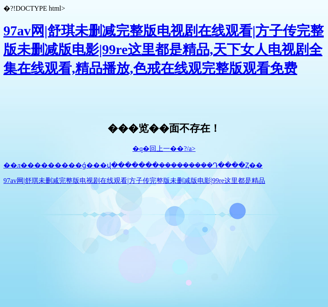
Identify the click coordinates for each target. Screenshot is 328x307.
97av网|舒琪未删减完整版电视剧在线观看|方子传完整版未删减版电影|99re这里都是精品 (134, 180)
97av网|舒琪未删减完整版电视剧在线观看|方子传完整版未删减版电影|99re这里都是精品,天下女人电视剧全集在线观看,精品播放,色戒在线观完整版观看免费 (163, 49)
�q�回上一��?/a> (164, 148)
